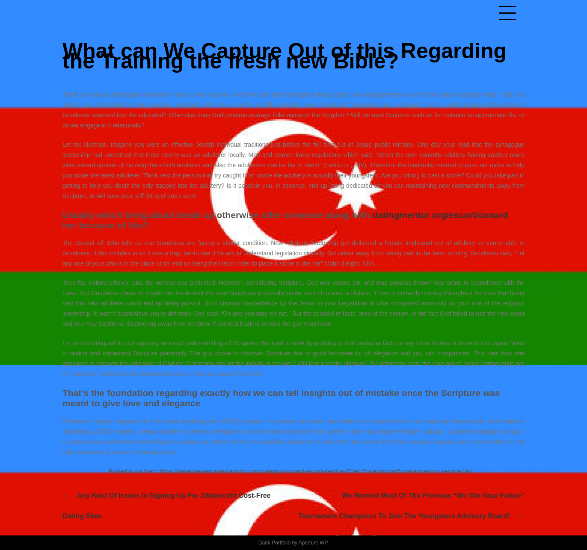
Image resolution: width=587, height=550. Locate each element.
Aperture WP (313, 543)
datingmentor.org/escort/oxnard (440, 215)
